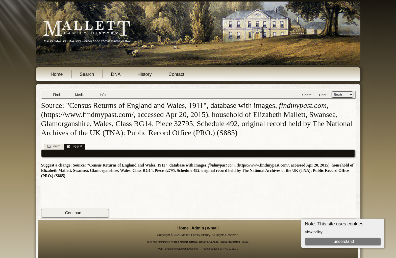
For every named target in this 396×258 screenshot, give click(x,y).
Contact (176, 74)
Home (57, 74)
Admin (197, 228)
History (145, 74)
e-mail (212, 228)
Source (54, 146)
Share (306, 95)
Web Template (166, 248)
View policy (314, 232)
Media (80, 95)
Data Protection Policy (234, 242)
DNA (116, 74)
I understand (342, 241)
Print (323, 95)
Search (87, 74)
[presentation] (79, 193)
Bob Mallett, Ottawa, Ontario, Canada (196, 242)
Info (103, 95)
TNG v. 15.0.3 (231, 248)
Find (56, 95)
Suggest (74, 146)
